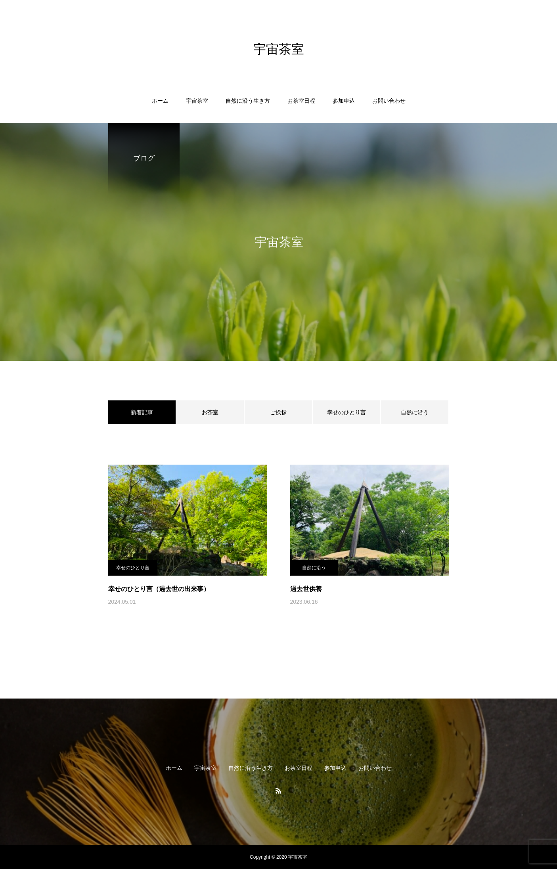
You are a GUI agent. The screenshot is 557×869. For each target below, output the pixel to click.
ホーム (160, 101)
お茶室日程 (301, 101)
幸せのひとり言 (346, 412)
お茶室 (210, 412)
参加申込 (344, 101)
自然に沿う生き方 (248, 101)
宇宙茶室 (197, 101)
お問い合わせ (389, 101)
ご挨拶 (278, 412)
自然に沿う (415, 412)
